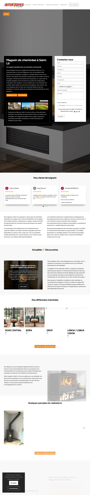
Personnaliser (13, 488)
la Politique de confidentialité (73, 105)
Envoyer (60, 116)
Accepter (14, 483)
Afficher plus (40, 211)
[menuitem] (7, 4)
